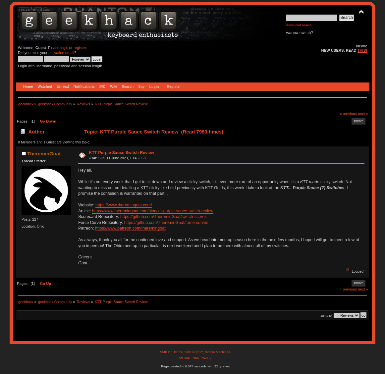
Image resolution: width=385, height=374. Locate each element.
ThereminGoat (44, 153)
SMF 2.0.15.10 (171, 352)
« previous (348, 114)
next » (363, 114)
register (80, 48)
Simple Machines (217, 352)
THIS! (362, 50)
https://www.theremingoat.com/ (123, 205)
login (64, 48)
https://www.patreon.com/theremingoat (130, 228)
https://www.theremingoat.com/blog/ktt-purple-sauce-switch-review (152, 211)
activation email (61, 53)
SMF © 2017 (193, 352)
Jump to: (326, 315)
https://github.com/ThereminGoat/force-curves (166, 222)
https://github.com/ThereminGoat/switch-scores (163, 216)
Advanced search (299, 25)
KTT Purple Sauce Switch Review (121, 152)
